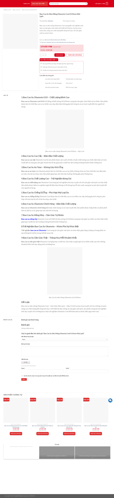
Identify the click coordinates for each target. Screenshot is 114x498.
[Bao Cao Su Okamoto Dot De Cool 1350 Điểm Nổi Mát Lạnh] (15, 410)
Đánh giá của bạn (25, 344)
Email (68, 368)
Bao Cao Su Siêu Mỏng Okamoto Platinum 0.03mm (42, 426)
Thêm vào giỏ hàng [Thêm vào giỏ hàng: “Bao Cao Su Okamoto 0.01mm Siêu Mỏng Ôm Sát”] (95, 433)
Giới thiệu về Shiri (8, 467)
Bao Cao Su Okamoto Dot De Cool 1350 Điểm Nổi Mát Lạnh (15, 426)
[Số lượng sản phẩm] (43, 55)
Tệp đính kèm (24, 359)
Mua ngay (59, 55)
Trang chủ (26, 3)
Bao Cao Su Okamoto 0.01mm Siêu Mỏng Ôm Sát (95, 426)
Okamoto (50, 21)
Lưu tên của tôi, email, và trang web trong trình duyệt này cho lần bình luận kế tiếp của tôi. (46, 375)
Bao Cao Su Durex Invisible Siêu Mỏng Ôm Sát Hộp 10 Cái (69, 426)
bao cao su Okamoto (38, 230)
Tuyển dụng (6, 470)
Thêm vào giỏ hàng (75, 55)
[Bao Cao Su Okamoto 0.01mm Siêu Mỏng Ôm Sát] (95, 410)
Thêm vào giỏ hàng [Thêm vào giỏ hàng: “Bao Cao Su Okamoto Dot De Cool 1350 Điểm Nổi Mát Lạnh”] (16, 433)
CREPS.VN (32, 496)
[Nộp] (86, 3)
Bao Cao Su (16, 9)
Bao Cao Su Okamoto (29, 9)
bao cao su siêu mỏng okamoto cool (60, 42)
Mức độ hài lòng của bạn (27, 336)
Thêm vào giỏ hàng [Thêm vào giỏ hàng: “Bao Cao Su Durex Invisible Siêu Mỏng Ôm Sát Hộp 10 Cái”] (69, 433)
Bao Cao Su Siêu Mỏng (60, 39)
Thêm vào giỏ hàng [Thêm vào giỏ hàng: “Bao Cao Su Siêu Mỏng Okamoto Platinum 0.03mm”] (42, 433)
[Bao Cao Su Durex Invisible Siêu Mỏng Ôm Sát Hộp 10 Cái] (69, 410)
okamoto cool (71, 42)
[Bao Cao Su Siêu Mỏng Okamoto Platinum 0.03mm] (42, 410)
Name (23, 368)
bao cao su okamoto (46, 42)
